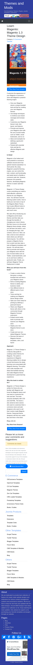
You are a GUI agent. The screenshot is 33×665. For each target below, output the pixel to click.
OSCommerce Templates (15, 479)
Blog (8, 555)
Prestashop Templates (14, 500)
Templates (10, 515)
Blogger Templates (13, 541)
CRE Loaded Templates (14, 497)
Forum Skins (11, 545)
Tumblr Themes (12, 538)
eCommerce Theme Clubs (15, 504)
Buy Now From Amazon (16, 89)
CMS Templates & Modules (15, 548)
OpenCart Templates (13, 483)
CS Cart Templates (13, 486)
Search (24, 471)
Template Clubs (12, 522)
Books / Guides (12, 507)
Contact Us (8, 629)
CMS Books (10, 552)
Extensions (10, 519)
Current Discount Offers (16, 466)
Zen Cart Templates (13, 493)
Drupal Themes (12, 534)
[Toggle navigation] (29, 21)
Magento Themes (12, 490)
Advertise (8, 623)
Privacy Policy (9, 627)
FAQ (6, 625)
